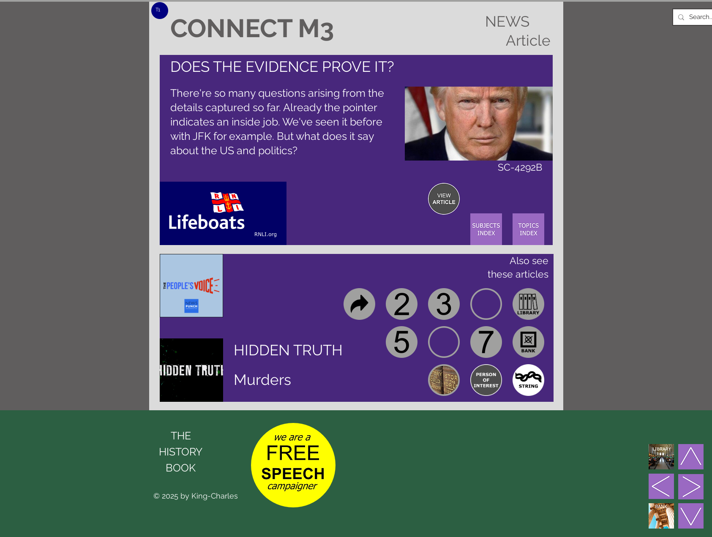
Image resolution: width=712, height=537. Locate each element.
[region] (443, 199)
